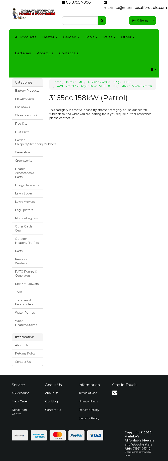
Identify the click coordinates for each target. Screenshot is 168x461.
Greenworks (23, 160)
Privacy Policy (88, 401)
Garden (71, 37)
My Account (20, 393)
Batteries (23, 53)
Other (127, 37)
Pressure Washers (21, 261)
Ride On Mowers (27, 284)
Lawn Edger (23, 193)
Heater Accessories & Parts (24, 173)
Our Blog (51, 401)
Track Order (20, 401)
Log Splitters (24, 210)
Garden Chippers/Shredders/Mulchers (29, 142)
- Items (140, 20)
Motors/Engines (26, 218)
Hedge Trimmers (27, 185)
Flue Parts (22, 132)
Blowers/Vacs (24, 99)
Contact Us (68, 53)
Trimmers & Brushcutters (24, 302)
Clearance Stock (26, 115)
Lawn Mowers (25, 202)
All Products (25, 37)
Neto (127, 455)
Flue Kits (21, 123)
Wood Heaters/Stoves (26, 323)
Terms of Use (88, 393)
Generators (23, 152)
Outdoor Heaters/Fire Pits (27, 241)
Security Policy (89, 418)
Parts (109, 37)
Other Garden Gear (24, 228)
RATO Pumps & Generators (26, 273)
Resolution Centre (19, 412)
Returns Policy (25, 353)
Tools (91, 37)
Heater (49, 37)
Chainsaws (22, 107)
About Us (45, 53)
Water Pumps (25, 312)
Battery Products (27, 90)
